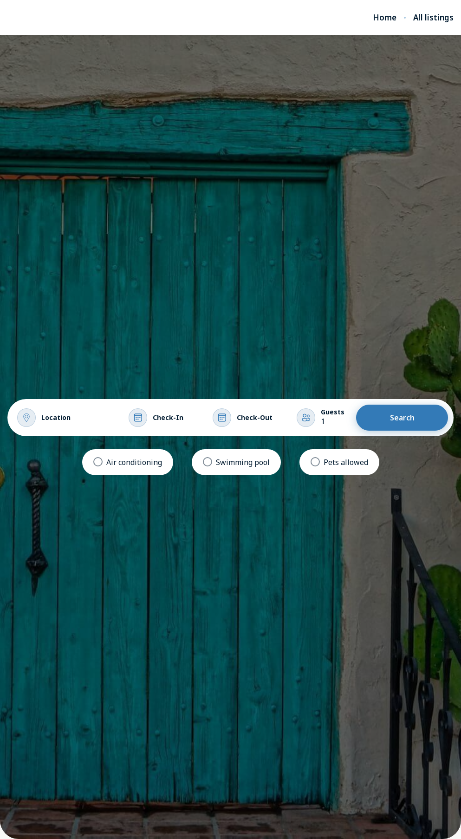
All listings (433, 17)
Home (384, 17)
